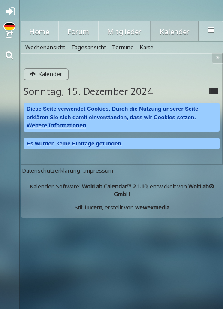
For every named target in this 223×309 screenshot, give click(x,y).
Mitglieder (124, 31)
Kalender (175, 31)
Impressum (98, 170)
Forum (78, 31)
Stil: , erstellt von (122, 207)
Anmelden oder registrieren (12, 13)
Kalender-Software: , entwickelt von (122, 190)
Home (39, 31)
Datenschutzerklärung (51, 170)
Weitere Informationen (56, 125)
